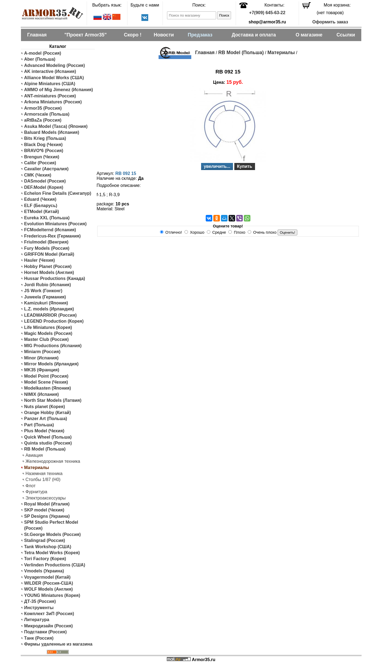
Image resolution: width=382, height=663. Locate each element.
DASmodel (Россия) (45, 181)
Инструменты (39, 607)
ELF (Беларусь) (40, 205)
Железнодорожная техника (53, 461)
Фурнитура (36, 491)
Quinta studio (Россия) (48, 443)
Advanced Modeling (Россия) (54, 65)
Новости (164, 35)
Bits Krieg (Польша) (45, 138)
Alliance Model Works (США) (54, 77)
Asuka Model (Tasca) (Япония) (56, 126)
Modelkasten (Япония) (47, 388)
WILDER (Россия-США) (48, 583)
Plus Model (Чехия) (44, 430)
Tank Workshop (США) (47, 546)
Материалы (281, 52)
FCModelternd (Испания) (50, 229)
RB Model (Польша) (45, 449)
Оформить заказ (330, 22)
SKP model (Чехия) (44, 510)
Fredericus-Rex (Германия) (52, 236)
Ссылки (345, 35)
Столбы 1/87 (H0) (43, 479)
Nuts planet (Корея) (44, 406)
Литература (36, 619)
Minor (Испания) (41, 358)
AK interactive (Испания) (50, 71)
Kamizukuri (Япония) (46, 303)
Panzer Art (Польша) (45, 418)
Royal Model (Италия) (47, 504)
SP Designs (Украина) (47, 516)
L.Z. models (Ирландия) (49, 309)
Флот (31, 485)
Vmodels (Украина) (44, 571)
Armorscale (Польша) (46, 114)
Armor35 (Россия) (43, 108)
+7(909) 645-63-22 (267, 12)
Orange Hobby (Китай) (47, 412)
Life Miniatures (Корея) (48, 327)
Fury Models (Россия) (46, 248)
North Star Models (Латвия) (52, 400)
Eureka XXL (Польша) (47, 217)
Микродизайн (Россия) (48, 626)
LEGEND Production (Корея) (54, 321)
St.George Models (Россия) (52, 534)
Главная (37, 35)
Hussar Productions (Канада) (54, 278)
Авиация (34, 455)
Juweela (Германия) (45, 297)
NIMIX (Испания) (41, 394)
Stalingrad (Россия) (44, 540)
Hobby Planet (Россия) (48, 266)
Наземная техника (44, 473)
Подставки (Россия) (45, 632)
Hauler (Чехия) (39, 260)
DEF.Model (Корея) (43, 187)
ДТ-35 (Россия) (40, 601)
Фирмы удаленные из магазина (58, 644)
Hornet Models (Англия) (49, 272)
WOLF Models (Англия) (48, 589)
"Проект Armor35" (85, 35)
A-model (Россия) (42, 53)
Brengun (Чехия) (41, 157)
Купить (244, 166)
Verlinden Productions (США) (54, 565)
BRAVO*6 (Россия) (43, 150)
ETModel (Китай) (41, 211)
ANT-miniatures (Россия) (50, 96)
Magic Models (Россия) (48, 333)
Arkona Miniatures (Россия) (53, 102)
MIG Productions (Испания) (53, 345)
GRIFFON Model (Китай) (49, 254)
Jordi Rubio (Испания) (47, 284)
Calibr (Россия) (40, 163)
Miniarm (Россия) (42, 351)
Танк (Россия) (39, 638)
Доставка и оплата (254, 35)
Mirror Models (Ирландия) (51, 364)
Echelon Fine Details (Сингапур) (57, 193)
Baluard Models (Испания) (51, 132)
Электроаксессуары (46, 498)
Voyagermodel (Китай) (47, 577)
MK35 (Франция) (41, 370)
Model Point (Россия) (46, 376)
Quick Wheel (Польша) (48, 437)
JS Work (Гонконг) (43, 290)
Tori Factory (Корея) (45, 558)
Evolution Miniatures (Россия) (55, 223)
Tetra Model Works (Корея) (52, 552)
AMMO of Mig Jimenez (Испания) (58, 89)
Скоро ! (132, 35)
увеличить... (217, 166)
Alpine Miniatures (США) (49, 83)
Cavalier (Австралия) (46, 168)
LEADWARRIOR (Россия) (50, 315)
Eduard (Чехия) (40, 199)
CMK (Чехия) (37, 175)
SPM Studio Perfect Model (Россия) (51, 525)
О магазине (309, 35)
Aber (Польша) (40, 59)
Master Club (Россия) (46, 339)
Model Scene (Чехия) (46, 382)
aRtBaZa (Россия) (43, 120)
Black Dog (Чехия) (43, 144)
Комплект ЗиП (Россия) (49, 613)
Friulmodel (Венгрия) (46, 242)
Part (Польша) (39, 425)
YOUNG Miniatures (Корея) (52, 595)
